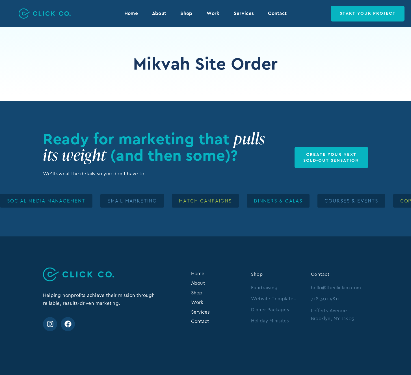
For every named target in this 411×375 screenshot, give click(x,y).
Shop (186, 13)
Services (244, 13)
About (159, 13)
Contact (277, 13)
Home (131, 13)
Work (213, 13)
